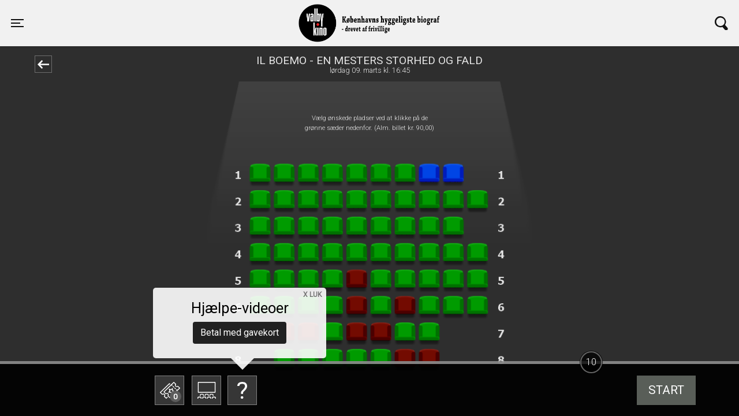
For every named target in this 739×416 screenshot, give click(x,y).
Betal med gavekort (239, 332)
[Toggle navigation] (17, 23)
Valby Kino (177, 13)
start (666, 390)
